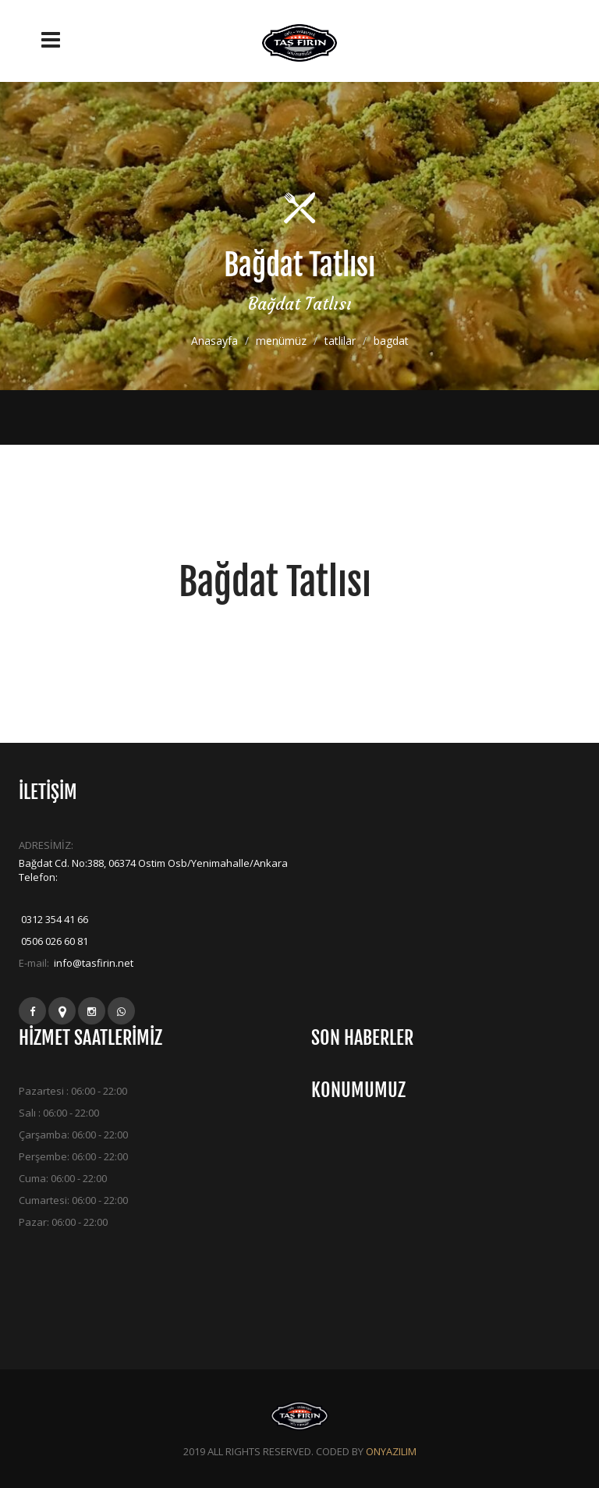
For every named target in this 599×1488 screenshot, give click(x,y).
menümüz (281, 340)
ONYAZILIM (391, 1451)
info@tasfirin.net (92, 963)
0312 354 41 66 (53, 919)
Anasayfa (214, 340)
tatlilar (340, 340)
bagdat (391, 340)
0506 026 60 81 (53, 941)
